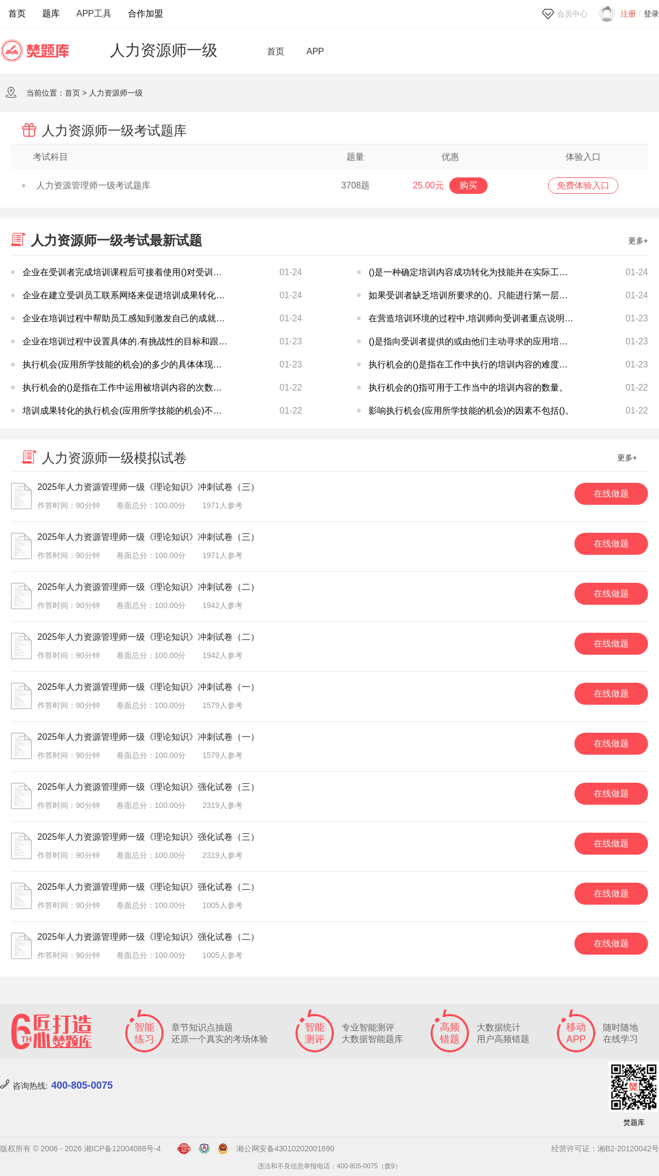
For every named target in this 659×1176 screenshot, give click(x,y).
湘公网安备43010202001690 (285, 1148)
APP (315, 51)
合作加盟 (145, 13)
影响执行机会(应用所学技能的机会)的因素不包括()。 (470, 410)
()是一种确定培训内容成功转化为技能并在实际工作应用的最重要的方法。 (512, 272)
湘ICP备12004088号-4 (122, 1148)
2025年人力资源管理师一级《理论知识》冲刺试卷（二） (148, 587)
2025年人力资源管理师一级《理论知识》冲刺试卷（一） (148, 687)
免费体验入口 (583, 185)
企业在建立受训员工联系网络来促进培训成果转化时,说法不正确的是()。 (163, 295)
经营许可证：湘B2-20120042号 (605, 1148)
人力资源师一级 (116, 92)
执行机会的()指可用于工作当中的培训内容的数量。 (468, 387)
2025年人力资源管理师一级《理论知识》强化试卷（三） (148, 787)
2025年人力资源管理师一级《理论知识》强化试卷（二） (148, 886)
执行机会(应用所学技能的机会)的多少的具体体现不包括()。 (138, 364)
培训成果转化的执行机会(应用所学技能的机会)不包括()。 (134, 410)
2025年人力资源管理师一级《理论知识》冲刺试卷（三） (148, 487)
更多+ (638, 240)
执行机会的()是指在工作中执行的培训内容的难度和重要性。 (485, 364)
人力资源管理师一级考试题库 (86, 185)
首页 (17, 13)
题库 (51, 13)
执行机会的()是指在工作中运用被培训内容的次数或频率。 (135, 387)
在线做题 (611, 493)
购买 (468, 185)
